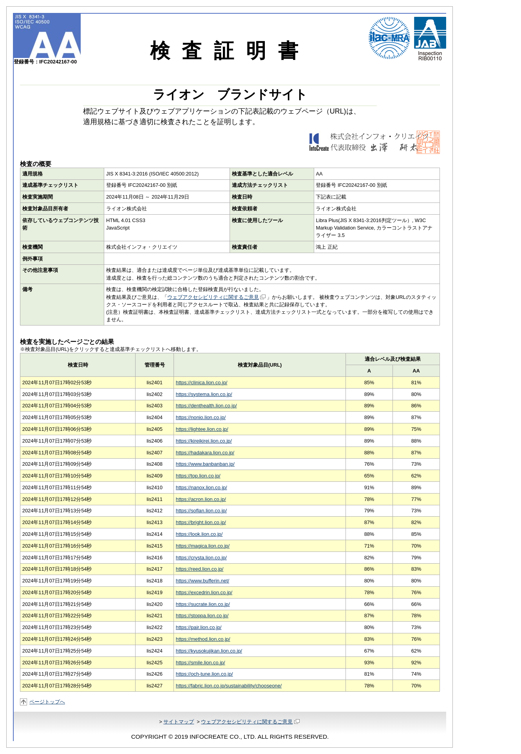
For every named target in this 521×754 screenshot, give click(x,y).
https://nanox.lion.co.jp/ (201, 487)
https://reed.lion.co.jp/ (200, 569)
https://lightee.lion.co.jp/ (202, 429)
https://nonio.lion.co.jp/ (201, 417)
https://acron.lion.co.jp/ (201, 499)
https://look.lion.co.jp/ (199, 534)
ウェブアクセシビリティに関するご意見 (216, 297)
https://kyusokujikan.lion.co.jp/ (209, 651)
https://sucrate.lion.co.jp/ (203, 604)
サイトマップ (178, 722)
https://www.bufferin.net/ (202, 581)
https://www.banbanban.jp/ (205, 464)
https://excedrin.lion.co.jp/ (204, 592)
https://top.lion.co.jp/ (198, 476)
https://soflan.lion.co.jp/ (201, 511)
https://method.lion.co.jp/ (203, 639)
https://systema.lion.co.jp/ (204, 394)
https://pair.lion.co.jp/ (199, 627)
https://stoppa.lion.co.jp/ (202, 615)
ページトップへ (47, 702)
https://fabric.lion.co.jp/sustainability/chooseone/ (229, 686)
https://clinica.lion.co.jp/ (202, 382)
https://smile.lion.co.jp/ (200, 662)
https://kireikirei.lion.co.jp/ (204, 441)
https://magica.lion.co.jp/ (203, 546)
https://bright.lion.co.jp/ (201, 522)
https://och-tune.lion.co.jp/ (204, 674)
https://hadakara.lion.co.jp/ (205, 453)
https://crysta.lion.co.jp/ (201, 558)
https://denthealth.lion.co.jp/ (206, 406)
